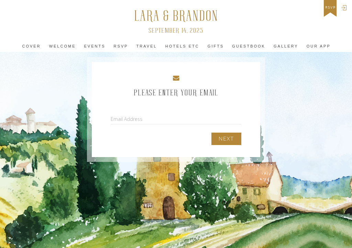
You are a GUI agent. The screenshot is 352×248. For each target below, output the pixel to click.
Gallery (286, 46)
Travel (146, 46)
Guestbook (248, 46)
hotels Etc (182, 46)
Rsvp (121, 46)
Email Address (126, 119)
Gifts (216, 46)
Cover (31, 46)
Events (95, 46)
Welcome (62, 46)
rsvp (330, 8)
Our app (319, 46)
